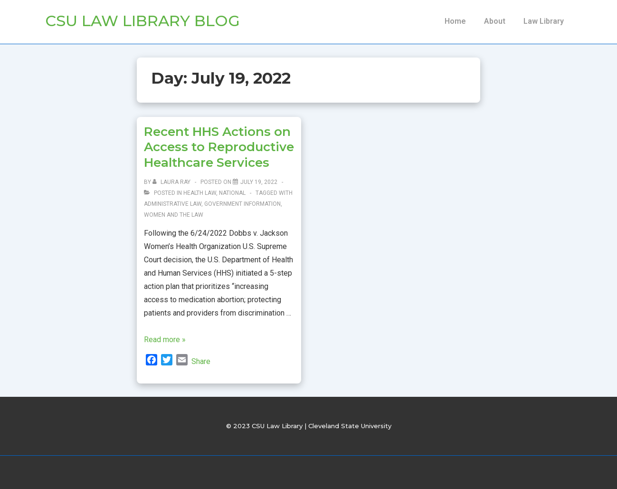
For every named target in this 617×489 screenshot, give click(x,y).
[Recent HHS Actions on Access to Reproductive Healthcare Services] (258, 182)
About (494, 21)
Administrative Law (172, 204)
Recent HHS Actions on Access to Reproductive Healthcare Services (219, 147)
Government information (242, 204)
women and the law (173, 214)
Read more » (165, 339)
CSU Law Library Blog (142, 20)
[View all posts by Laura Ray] (172, 182)
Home (455, 21)
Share (200, 361)
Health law (199, 193)
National (232, 193)
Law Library (543, 21)
